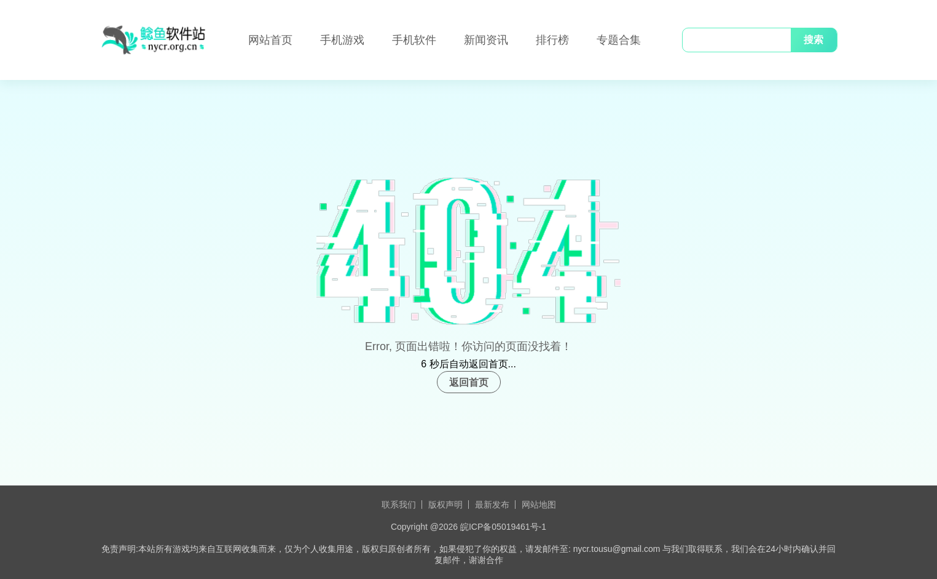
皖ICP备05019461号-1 (503, 527)
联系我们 (399, 504)
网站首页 (270, 40)
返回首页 (468, 382)
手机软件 (414, 40)
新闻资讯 (486, 40)
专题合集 (619, 40)
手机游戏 (342, 40)
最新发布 (492, 504)
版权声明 (445, 504)
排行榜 (552, 40)
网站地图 (539, 504)
